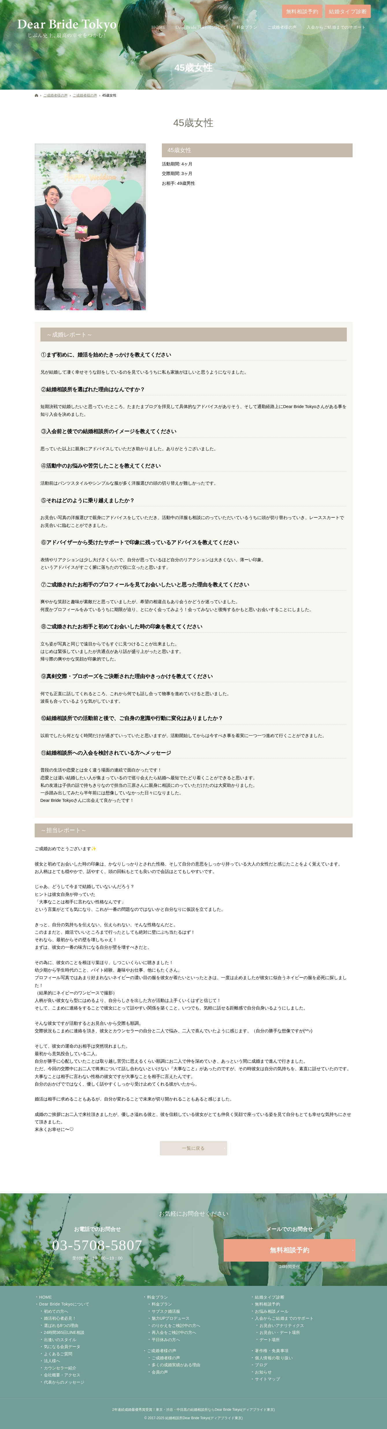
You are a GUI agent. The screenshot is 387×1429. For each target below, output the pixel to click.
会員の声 (160, 1372)
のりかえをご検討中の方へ (176, 1325)
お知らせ (263, 1372)
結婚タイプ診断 (269, 1297)
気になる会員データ (62, 1346)
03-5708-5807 (97, 1245)
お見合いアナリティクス (282, 1325)
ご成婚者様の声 (162, 1350)
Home (45, 1297)
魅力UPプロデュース (171, 1318)
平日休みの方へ (166, 1339)
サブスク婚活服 (166, 1311)
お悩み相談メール (271, 1311)
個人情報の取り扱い (274, 1358)
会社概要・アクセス (62, 1375)
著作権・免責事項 (271, 1350)
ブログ (261, 1364)
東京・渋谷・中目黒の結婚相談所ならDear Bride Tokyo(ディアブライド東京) (215, 1410)
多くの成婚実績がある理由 (176, 1364)
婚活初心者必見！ (60, 1318)
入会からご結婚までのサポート (284, 1318)
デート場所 (270, 1339)
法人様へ (52, 1360)
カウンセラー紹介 (60, 1368)
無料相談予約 (267, 1304)
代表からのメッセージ (64, 1382)
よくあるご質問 (58, 1354)
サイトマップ (267, 1379)
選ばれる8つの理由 (61, 1325)
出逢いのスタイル (60, 1339)
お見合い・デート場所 (280, 1332)
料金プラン (162, 1304)
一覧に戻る (193, 1148)
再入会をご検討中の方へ (174, 1332)
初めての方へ (56, 1311)
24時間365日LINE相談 (64, 1332)
